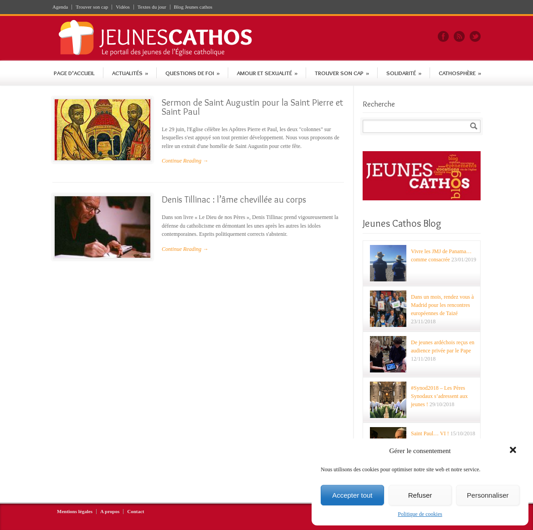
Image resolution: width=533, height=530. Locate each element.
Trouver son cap (92, 7)
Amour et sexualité (267, 72)
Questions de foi (192, 72)
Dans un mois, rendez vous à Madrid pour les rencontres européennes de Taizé (442, 305)
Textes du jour (152, 7)
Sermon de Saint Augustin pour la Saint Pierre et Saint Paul (252, 107)
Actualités (130, 72)
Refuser (420, 495)
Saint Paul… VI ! (430, 433)
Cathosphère (460, 72)
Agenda (60, 7)
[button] (513, 450)
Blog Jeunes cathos (193, 7)
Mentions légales (74, 511)
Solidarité (403, 72)
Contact (135, 511)
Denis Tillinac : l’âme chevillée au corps (234, 199)
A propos (109, 511)
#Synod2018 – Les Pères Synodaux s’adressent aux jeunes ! (439, 396)
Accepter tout (352, 495)
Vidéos (123, 7)
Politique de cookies (420, 514)
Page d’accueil (74, 72)
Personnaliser (488, 495)
